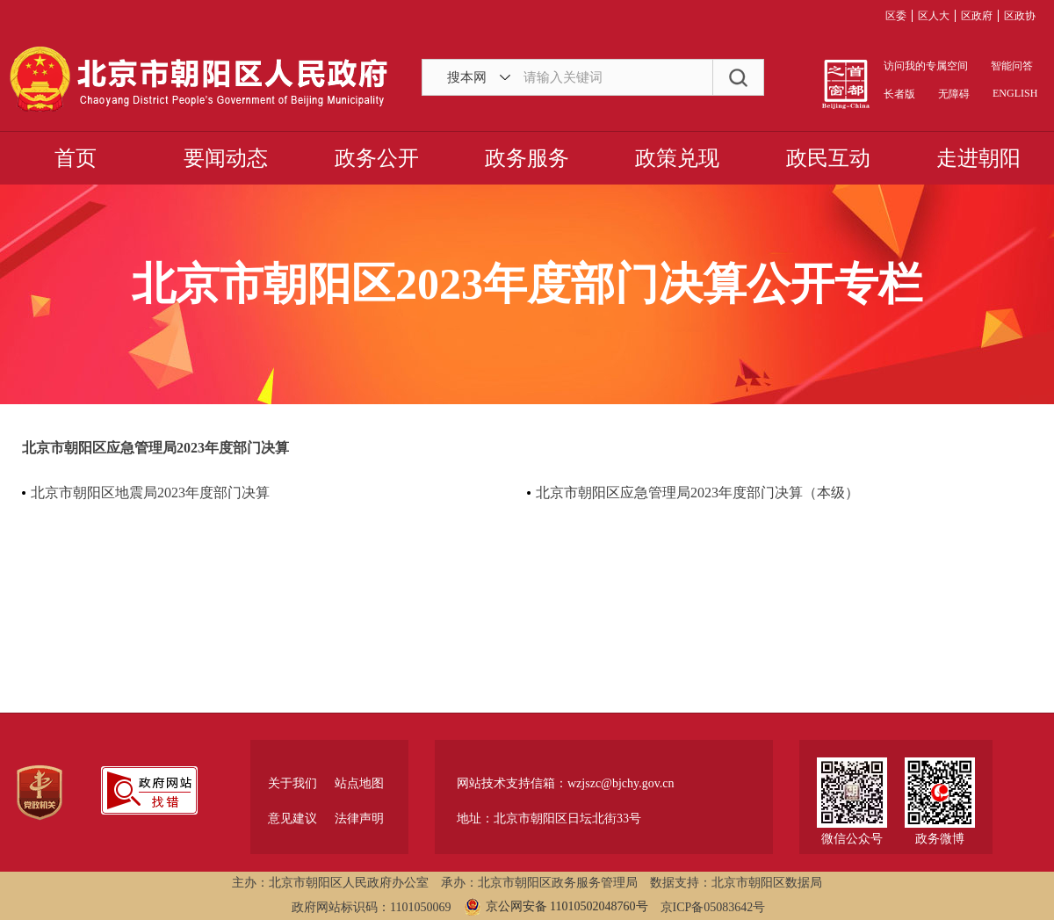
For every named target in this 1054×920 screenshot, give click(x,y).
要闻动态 (226, 158)
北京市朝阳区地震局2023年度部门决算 (150, 492)
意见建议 (292, 818)
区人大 (933, 16)
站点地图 (359, 783)
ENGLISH (1014, 93)
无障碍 (954, 94)
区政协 (1020, 16)
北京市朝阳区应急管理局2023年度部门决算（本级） (697, 492)
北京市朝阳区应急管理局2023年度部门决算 (155, 447)
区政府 (977, 16)
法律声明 (359, 818)
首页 (75, 158)
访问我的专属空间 (926, 66)
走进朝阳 (978, 158)
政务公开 (377, 158)
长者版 (899, 94)
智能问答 (1012, 66)
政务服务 (527, 158)
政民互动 (828, 158)
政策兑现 (677, 158)
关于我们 (292, 783)
